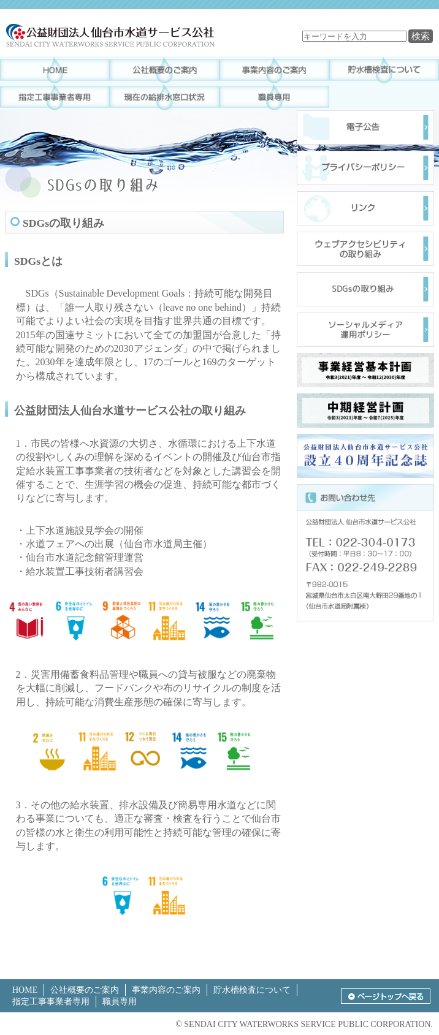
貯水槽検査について (252, 990)
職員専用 (119, 1001)
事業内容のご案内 (166, 990)
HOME (24, 990)
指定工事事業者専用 (51, 1001)
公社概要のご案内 (84, 990)
